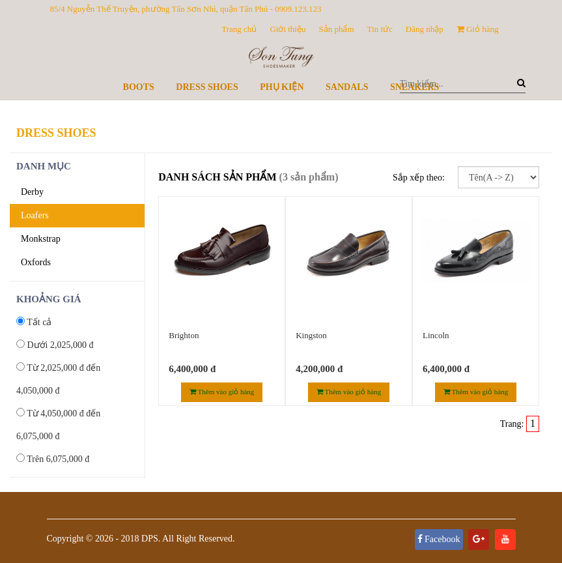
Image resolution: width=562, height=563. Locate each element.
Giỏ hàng (478, 29)
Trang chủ (239, 29)
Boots (138, 87)
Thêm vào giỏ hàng (222, 392)
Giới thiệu (287, 29)
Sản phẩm (336, 29)
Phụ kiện (281, 87)
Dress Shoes (207, 87)
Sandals (347, 87)
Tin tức (380, 29)
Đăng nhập (424, 29)
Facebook (438, 539)
